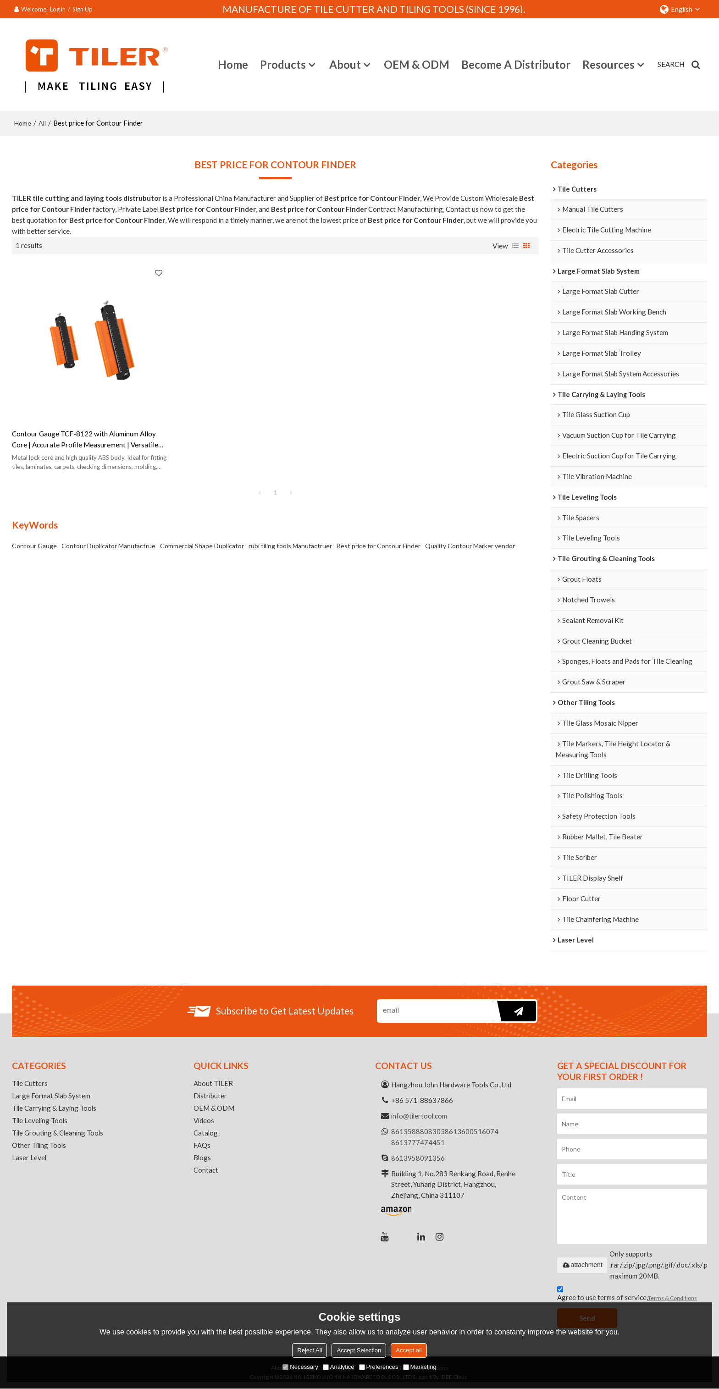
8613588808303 (418, 1132)
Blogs (202, 1160)
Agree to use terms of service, (627, 1295)
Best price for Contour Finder (378, 514)
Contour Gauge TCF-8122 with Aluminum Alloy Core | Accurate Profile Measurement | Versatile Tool (71, 408)
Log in (58, 9)
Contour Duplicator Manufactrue (108, 514)
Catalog (206, 1134)
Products (283, 64)
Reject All (309, 1350)
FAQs (202, 1147)
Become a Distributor (515, 64)
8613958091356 (418, 1158)
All (42, 122)
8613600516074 (471, 1132)
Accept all (408, 1350)
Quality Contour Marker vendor (470, 514)
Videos (204, 1122)
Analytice (338, 1366)
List (515, 244)
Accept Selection (359, 1350)
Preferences (378, 1366)
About (345, 64)
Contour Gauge (34, 514)
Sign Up (82, 9)
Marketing (420, 1366)
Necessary (300, 1366)
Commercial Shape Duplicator (202, 514)
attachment (582, 1265)
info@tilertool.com (420, 1116)
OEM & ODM (416, 64)
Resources (608, 64)
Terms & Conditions (672, 1298)
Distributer (211, 1096)
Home (233, 64)
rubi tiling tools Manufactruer (290, 514)
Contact (206, 1173)
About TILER (213, 1084)
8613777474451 (418, 1142)
